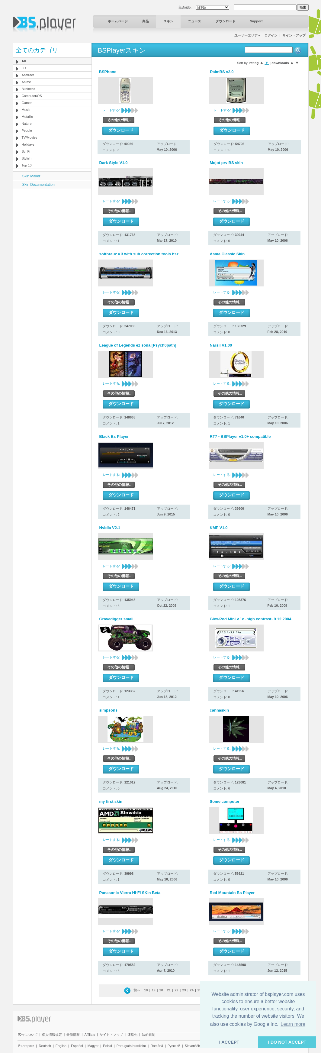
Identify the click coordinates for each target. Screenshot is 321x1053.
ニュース (194, 21)
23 (184, 990)
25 (199, 990)
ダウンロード (226, 21)
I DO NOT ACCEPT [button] (287, 1042)
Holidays (28, 144)
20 (161, 990)
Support (256, 21)
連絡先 (132, 1034)
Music (26, 109)
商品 (145, 21)
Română (156, 1046)
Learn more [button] (293, 1024)
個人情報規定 (52, 1034)
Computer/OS (32, 96)
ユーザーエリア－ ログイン (256, 35)
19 (153, 990)
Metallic (27, 116)
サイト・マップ (111, 1034)
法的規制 (148, 1034)
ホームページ (118, 21)
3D (24, 68)
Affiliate (89, 1034)
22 (176, 990)
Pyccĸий (174, 1046)
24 (192, 990)
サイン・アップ (294, 35)
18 (146, 990)
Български (26, 1046)
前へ (136, 990)
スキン (168, 21)
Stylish (26, 158)
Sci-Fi (26, 151)
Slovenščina (194, 1046)
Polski (107, 1046)
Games (27, 103)
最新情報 (73, 1034)
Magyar (93, 1046)
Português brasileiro (131, 1046)
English (61, 1046)
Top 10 (27, 165)
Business (28, 89)
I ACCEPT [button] (229, 1042)
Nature (27, 123)
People (27, 130)
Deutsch (45, 1046)
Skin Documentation (38, 184)
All (24, 61)
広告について (28, 1034)
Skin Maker (31, 176)
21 (169, 990)
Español (77, 1046)
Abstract (28, 75)
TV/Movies (29, 137)
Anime (26, 82)
